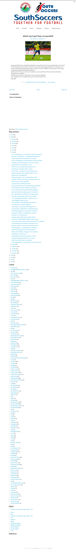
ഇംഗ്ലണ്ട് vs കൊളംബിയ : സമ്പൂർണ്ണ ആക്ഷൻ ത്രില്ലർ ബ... (25, 156)
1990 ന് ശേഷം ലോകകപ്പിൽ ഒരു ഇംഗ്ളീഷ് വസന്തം (23, 166)
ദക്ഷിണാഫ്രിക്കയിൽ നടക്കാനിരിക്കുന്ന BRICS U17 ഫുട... (24, 173)
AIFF (12, 278)
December (14, 253)
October (14, 248)
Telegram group (56, 28)
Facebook (24, 28)
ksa (12, 415)
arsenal (13, 288)
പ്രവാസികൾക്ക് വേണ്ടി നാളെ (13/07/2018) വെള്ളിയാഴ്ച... (25, 189)
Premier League (15, 442)
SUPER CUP (14, 475)
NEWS (12, 437)
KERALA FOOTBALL (16, 525)
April (13, 145)
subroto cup (14, 470)
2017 (12, 134)
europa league (14, 330)
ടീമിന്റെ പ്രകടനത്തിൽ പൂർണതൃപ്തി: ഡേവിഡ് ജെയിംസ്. (24, 231)
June (13, 150)
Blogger (50, 548)
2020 (12, 257)
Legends (13, 418)
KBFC (12, 398)
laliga (12, 416)
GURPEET (13, 356)
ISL (37, 82)
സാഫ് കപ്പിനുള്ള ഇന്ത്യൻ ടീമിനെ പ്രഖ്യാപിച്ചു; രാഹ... (24, 198)
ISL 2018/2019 (14, 385)
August (13, 244)
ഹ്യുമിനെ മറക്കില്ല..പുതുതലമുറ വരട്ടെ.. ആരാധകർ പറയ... (26, 179)
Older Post (64, 89)
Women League (15, 494)
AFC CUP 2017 (14, 277)
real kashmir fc (15, 448)
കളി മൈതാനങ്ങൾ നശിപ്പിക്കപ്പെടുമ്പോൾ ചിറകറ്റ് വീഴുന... (25, 192)
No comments (51, 82)
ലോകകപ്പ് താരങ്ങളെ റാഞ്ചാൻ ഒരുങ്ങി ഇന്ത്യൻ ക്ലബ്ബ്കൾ (25, 185)
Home (17, 28)
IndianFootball (14, 378)
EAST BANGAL (14, 326)
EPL (12, 328)
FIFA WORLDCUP (15, 337)
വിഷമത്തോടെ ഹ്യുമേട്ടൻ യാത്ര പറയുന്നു (21, 169)
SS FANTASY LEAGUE (16, 468)
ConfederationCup (15, 317)
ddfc (12, 321)
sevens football (15, 459)
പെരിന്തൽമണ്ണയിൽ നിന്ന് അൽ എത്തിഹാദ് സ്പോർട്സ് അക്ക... (26, 242)
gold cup (13, 354)
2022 (12, 261)
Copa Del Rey (14, 319)
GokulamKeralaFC (15, 352)
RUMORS (13, 453)
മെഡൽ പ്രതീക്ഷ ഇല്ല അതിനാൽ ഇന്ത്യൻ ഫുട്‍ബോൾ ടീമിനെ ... (27, 160)
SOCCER (13, 461)
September (14, 246)
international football (16, 380)
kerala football (14, 404)
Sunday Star (14, 472)
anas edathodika (15, 282)
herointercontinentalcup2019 (18, 358)
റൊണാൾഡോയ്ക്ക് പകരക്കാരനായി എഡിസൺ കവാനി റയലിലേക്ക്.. (28, 221)
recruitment (14, 450)
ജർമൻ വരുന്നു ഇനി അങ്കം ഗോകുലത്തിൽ (38, 36)
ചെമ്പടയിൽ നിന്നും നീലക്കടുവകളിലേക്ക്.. (21, 204)
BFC (12, 299)
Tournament (14, 477)
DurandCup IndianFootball (18, 324)
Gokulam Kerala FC (31, 82)
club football (14, 313)
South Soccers (14, 462)
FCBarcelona (14, 334)
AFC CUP (13, 275)
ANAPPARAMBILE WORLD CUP (18, 280)
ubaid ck (13, 486)
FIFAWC (13, 341)
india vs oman (14, 369)
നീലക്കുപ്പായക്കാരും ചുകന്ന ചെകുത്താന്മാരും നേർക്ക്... (24, 177)
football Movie (14, 346)
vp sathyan (13, 492)
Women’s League (15, 496)
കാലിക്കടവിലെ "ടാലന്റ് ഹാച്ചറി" (19, 234)
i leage (12, 359)
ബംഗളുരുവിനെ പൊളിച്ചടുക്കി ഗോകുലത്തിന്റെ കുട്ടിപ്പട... (24, 208)
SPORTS (13, 466)
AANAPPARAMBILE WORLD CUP (19, 269)
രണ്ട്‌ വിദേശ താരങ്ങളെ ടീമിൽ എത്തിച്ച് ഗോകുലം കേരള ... (25, 219)
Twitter (31, 28)
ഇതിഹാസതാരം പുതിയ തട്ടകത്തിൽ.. (20, 181)
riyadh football (14, 451)
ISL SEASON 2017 (15, 391)
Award (12, 297)
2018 (12, 137)
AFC (12, 271)
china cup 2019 (14, 310)
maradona (13, 426)
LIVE (12, 420)
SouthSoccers (41, 38)
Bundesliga (14, 302)
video (12, 490)
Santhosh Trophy (15, 457)
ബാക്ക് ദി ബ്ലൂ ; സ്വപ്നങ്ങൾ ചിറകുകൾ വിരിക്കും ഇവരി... (24, 171)
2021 (12, 259)
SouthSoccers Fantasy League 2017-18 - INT (22, 509)
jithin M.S (13, 394)
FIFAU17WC (14, 339)
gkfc (12, 348)
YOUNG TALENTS (15, 503)
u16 (11, 481)
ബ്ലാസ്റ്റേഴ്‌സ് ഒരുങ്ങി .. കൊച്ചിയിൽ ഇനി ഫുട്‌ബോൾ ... (24, 213)
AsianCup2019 (14, 295)
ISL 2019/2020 (14, 387)
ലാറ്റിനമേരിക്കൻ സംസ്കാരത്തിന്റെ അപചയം (21, 164)
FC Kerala (13, 332)
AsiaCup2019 (14, 293)
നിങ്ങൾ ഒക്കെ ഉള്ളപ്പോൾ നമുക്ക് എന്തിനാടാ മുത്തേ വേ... (24, 210)
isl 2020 (13, 389)
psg (12, 444)
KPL (12, 413)
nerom (12, 435)
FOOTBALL (14, 345)
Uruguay (13, 488)
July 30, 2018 (34, 38)
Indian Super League (16, 374)
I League (13, 361)
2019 (12, 255)
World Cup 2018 (15, 499)
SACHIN (13, 455)
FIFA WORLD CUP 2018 (16, 335)
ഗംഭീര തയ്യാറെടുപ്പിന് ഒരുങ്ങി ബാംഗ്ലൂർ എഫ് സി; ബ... (24, 223)
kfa (12, 409)
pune (12, 446)
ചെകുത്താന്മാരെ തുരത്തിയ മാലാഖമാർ (20, 183)
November (14, 250)
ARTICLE (13, 289)
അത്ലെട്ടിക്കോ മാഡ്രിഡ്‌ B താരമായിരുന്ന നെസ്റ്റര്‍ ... (23, 236)
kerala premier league (16, 405)
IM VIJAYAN (14, 367)
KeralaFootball (14, 407)
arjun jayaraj (14, 286)
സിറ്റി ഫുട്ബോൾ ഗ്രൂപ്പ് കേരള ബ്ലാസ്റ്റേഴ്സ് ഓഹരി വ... (24, 206)
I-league (13, 363)
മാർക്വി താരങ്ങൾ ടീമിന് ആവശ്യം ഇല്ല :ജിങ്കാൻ (23, 217)
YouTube (46, 28)
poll (12, 440)
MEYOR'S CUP (14, 427)
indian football (14, 372)
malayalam (14, 422)
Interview (13, 381)
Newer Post (12, 89)
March (13, 143)
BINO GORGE (14, 300)
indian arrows (14, 370)
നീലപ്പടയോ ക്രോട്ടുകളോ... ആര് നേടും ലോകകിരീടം (23, 196)
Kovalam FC (14, 411)
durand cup (14, 323)
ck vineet (13, 312)
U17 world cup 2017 (16, 485)
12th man (13, 267)
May (13, 147)
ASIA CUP (13, 291)
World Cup (13, 497)
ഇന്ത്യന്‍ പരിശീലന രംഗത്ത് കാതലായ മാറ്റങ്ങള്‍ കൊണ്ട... (25, 225)
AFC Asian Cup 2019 (16, 273)
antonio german (15, 284)
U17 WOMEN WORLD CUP (17, 483)
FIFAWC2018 (14, 343)
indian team (14, 376)
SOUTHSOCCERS (15, 464)
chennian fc (14, 306)
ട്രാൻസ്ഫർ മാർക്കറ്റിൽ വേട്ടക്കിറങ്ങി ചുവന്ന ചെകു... (23, 238)
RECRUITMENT (15, 527)
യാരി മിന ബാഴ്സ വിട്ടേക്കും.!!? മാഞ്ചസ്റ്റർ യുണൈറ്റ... (23, 229)
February (14, 141)
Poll (12, 514)
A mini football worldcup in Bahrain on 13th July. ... (24, 187)
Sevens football (15, 528)
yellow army (14, 501)
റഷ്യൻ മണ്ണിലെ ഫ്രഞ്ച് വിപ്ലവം (19, 200)
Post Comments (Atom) (22, 129)
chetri (12, 308)
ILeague (13, 365)
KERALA (13, 400)
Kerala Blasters (42, 82)
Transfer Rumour (15, 479)
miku (12, 429)
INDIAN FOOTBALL (16, 523)
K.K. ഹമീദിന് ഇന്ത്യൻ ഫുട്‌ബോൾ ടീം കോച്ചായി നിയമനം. (25, 194)
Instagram (39, 28)
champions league (15, 304)
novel (12, 439)
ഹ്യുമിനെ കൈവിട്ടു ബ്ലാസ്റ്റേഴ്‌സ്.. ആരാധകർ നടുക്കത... (25, 162)
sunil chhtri (14, 473)
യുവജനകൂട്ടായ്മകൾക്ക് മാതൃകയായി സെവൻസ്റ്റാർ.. (24, 158)
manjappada (14, 424)
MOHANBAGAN (15, 431)
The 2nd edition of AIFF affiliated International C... (24, 202)
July (13, 152)
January (14, 139)
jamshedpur (14, 393)
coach (12, 315)
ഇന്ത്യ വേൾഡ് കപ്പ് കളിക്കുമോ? (19, 175)
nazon (12, 433)
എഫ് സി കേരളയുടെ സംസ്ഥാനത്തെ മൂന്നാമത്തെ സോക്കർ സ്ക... (26, 154)
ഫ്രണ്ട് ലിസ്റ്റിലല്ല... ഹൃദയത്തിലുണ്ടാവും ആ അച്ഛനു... (24, 227)
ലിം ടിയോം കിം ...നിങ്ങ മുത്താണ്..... (19, 215)
